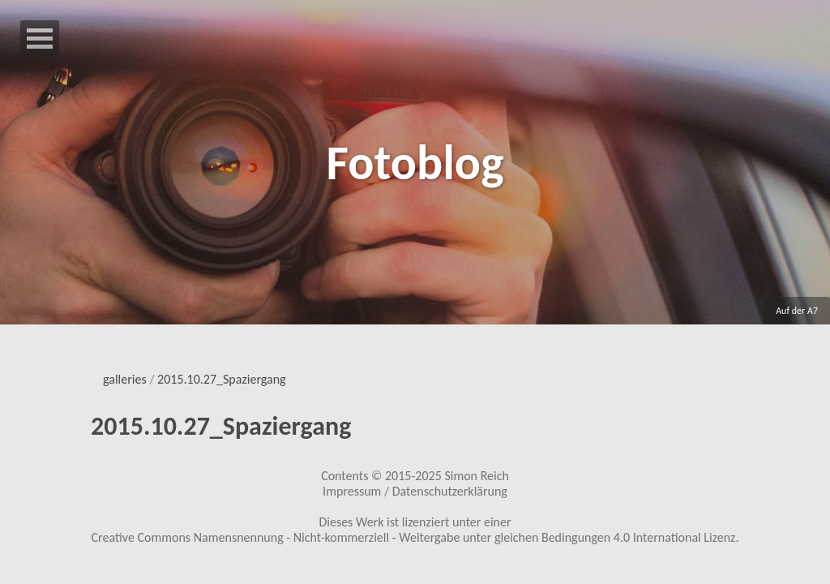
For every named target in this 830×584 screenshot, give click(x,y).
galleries (125, 379)
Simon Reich (476, 475)
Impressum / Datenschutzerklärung (415, 491)
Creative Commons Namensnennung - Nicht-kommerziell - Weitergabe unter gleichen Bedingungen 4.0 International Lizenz (414, 537)
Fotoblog (414, 162)
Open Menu (39, 38)
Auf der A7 (797, 310)
